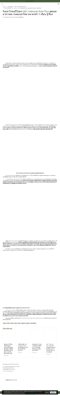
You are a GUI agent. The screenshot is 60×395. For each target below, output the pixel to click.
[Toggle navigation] (58, 4)
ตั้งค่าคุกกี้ (47, 392)
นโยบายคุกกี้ (23, 392)
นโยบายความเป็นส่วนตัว (14, 392)
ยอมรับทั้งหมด (53, 392)
